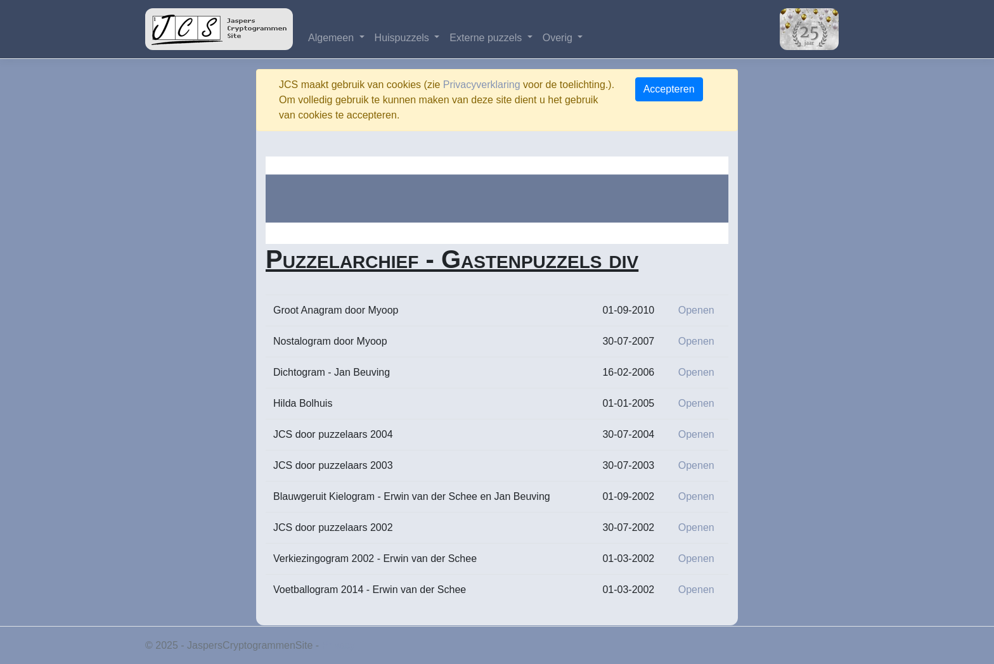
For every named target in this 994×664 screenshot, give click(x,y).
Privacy (338, 645)
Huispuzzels (403, 37)
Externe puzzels (486, 37)
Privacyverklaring (481, 84)
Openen (696, 310)
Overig (559, 37)
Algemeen (332, 37)
